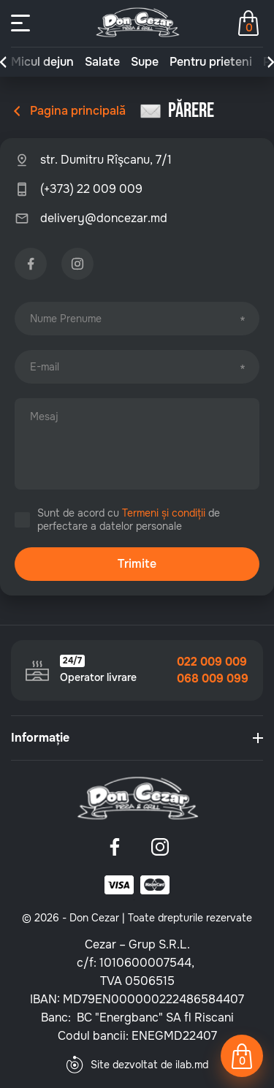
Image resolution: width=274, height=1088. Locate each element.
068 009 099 (212, 679)
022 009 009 (212, 662)
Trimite (137, 563)
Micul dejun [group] (42, 62)
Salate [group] (102, 62)
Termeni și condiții (163, 513)
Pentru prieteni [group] (211, 62)
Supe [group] (145, 62)
